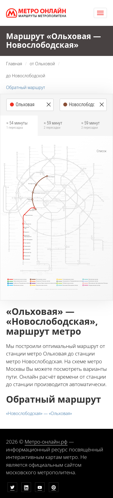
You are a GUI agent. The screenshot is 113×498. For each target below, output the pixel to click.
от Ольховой (42, 63)
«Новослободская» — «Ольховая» (39, 413)
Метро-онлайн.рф (46, 441)
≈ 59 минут (56, 125)
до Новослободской (25, 75)
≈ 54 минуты (19, 125)
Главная (14, 63)
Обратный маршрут (25, 87)
